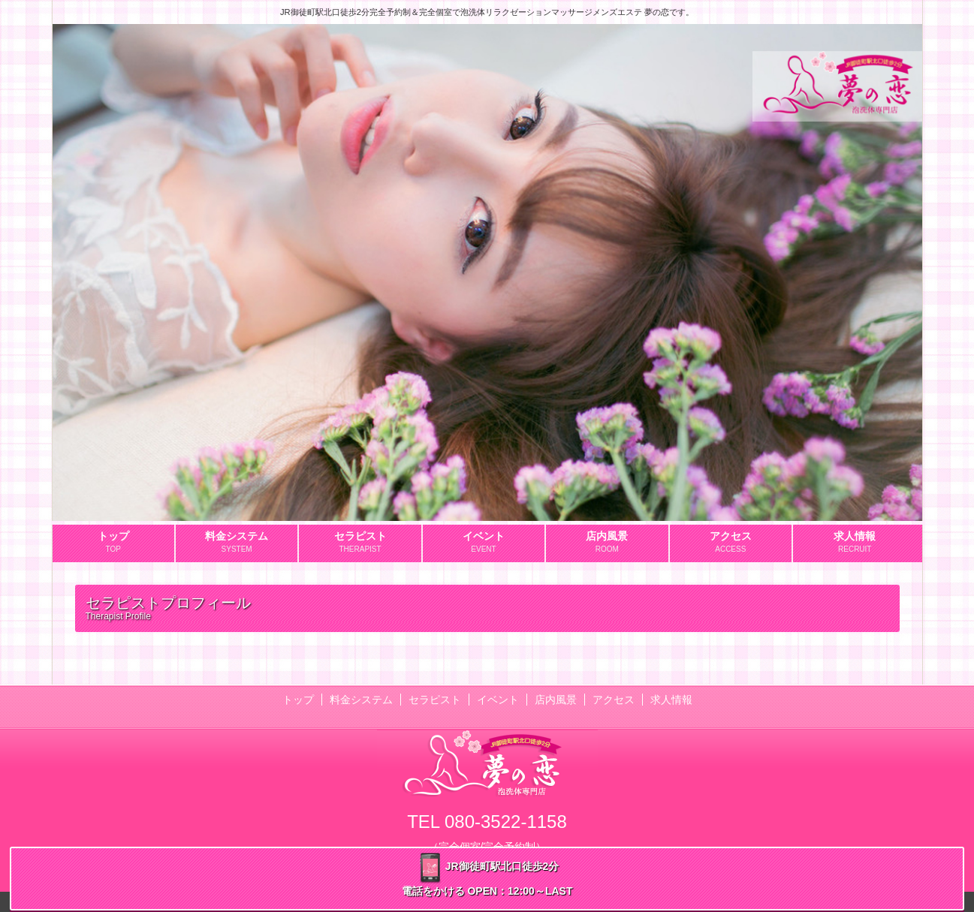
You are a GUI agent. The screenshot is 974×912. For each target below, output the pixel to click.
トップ (298, 700)
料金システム (361, 700)
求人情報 (671, 700)
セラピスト (435, 700)
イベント (498, 700)
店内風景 (556, 700)
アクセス (614, 700)
